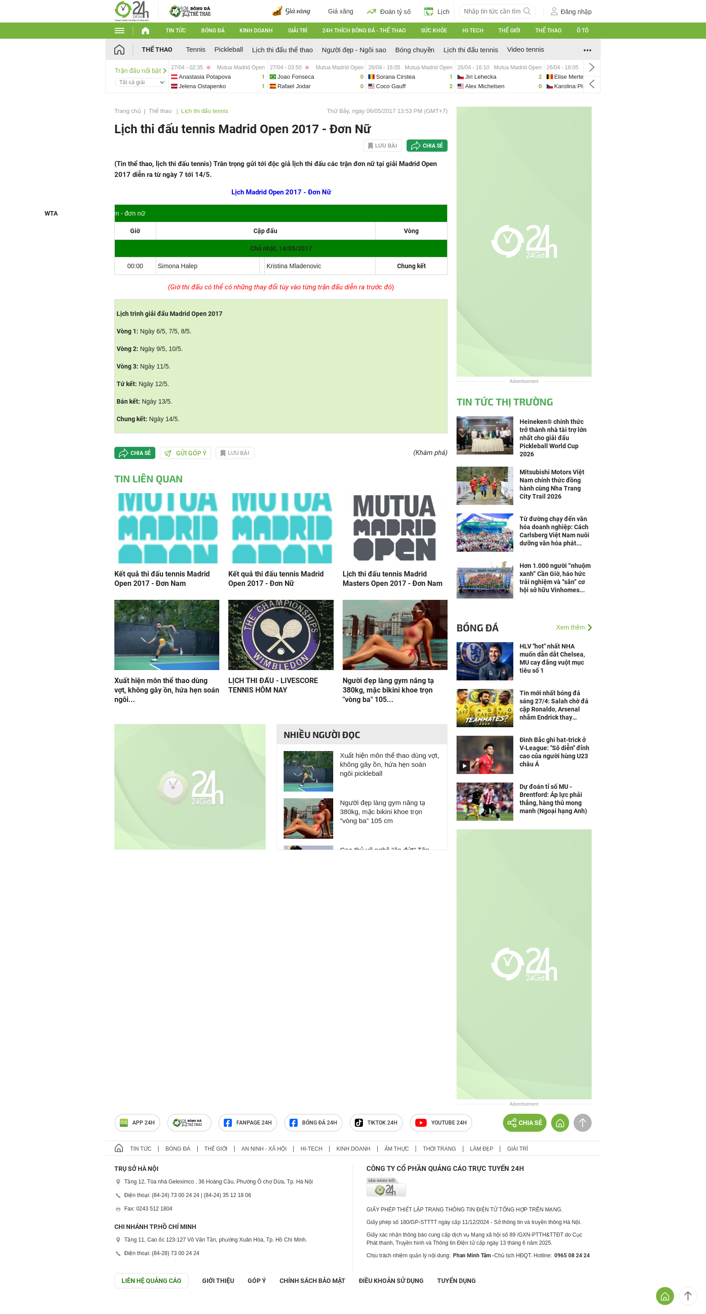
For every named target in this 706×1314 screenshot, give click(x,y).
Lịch (437, 11)
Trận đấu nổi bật (141, 70)
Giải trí (297, 30)
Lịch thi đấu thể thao (282, 50)
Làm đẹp (481, 1149)
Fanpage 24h (248, 1123)
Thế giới (509, 30)
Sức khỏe (434, 30)
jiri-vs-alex (499, 76)
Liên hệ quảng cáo (151, 1280)
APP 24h (137, 1123)
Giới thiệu (218, 1280)
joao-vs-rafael (316, 76)
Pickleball (228, 49)
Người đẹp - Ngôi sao (354, 50)
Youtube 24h (441, 1123)
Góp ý (257, 1280)
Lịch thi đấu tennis (471, 50)
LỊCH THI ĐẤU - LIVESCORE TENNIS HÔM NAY (273, 685)
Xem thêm (570, 627)
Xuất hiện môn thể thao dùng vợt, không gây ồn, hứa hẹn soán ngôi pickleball (389, 764)
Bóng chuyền (414, 50)
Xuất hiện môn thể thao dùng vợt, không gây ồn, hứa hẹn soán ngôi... (166, 690)
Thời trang (439, 1149)
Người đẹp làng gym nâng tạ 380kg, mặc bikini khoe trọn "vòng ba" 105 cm (382, 811)
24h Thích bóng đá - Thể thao (364, 30)
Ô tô (582, 30)
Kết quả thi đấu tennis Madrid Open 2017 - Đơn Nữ (276, 579)
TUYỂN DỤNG (456, 1280)
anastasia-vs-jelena (218, 76)
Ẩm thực (397, 1149)
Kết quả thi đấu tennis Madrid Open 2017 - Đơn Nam (162, 579)
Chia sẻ (433, 146)
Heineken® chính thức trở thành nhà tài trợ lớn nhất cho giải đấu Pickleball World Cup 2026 (553, 438)
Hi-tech (473, 30)
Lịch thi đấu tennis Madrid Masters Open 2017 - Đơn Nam (393, 579)
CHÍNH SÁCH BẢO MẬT (312, 1280)
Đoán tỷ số (389, 11)
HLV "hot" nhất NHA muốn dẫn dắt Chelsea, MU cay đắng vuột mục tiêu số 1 (552, 658)
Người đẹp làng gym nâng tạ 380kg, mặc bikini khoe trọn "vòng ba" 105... (388, 690)
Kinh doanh (256, 30)
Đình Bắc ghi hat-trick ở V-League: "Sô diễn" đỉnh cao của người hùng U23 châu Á (554, 752)
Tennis (195, 49)
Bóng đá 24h (313, 1123)
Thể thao (548, 30)
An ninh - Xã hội (263, 1149)
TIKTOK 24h (376, 1123)
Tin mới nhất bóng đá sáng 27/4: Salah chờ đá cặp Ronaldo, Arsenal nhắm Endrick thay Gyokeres (554, 705)
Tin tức (176, 30)
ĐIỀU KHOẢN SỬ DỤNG (391, 1280)
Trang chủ (127, 111)
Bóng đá (213, 30)
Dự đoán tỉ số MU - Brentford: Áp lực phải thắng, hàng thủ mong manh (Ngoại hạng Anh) (553, 798)
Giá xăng (340, 11)
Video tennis (525, 49)
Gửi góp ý (185, 453)
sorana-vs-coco (410, 76)
